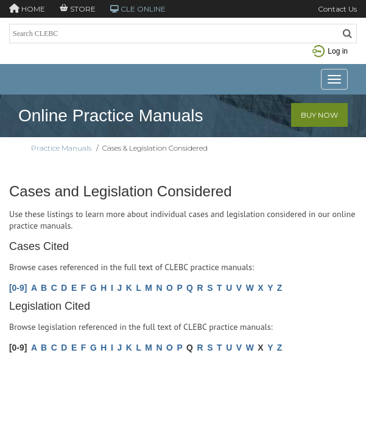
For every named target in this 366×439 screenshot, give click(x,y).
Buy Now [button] (319, 115)
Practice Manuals (61, 147)
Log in (330, 51)
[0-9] (18, 288)
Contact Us (337, 8)
